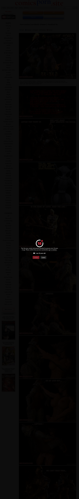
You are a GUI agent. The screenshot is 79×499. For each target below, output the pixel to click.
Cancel (43, 257)
